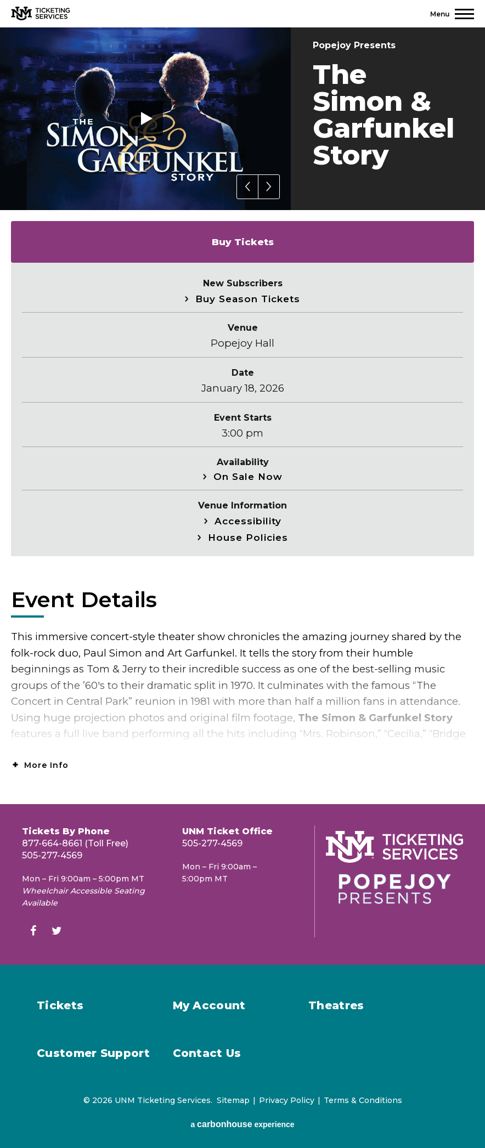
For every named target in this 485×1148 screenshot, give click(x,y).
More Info (46, 765)
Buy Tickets (243, 241)
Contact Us (207, 1053)
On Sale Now (248, 476)
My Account (209, 1005)
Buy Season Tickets (247, 298)
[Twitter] (56, 932)
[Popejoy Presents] (394, 889)
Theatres (336, 1005)
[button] (247, 186)
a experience (242, 1124)
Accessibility (248, 521)
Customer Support (93, 1053)
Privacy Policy (286, 1100)
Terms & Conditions (363, 1100)
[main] (242, 415)
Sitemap (233, 1100)
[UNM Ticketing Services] (40, 13)
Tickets (60, 1005)
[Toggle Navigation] (452, 14)
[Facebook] (33, 932)
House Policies (248, 537)
